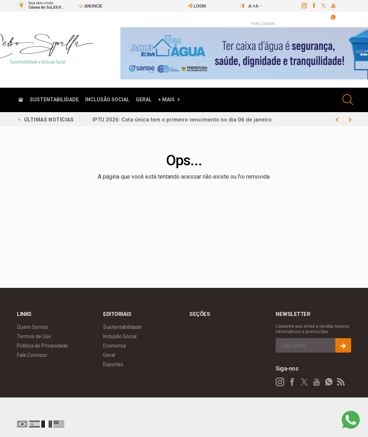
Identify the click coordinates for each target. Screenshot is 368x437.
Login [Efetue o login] (197, 6)
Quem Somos (32, 327)
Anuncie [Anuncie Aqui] (90, 6)
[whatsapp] (329, 382)
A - (258, 6)
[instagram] (304, 6)
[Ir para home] (21, 100)
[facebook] (313, 6)
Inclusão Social (107, 99)
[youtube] (333, 6)
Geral (144, 99)
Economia (114, 346)
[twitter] (323, 6)
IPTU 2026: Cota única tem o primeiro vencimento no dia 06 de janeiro (182, 119)
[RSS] (341, 382)
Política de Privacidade (42, 346)
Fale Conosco (32, 355)
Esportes (113, 364)
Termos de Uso (34, 336)
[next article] (337, 119)
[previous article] (350, 119)
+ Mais (166, 99)
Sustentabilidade (54, 99)
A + (251, 6)
